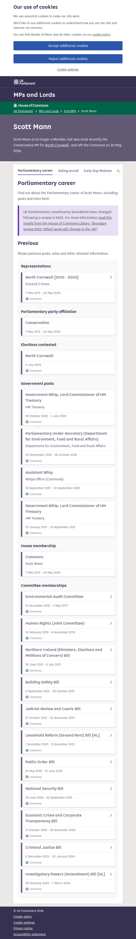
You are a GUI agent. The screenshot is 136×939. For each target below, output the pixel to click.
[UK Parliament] (24, 82)
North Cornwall (57, 145)
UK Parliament (23, 111)
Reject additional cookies (68, 59)
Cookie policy (22, 917)
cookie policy (101, 34)
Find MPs (70, 111)
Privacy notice (23, 928)
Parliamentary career (35, 171)
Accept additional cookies (68, 46)
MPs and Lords (34, 95)
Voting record (68, 171)
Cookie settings (68, 69)
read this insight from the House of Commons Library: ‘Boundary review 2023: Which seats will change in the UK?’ (67, 223)
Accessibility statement (29, 934)
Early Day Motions (98, 171)
